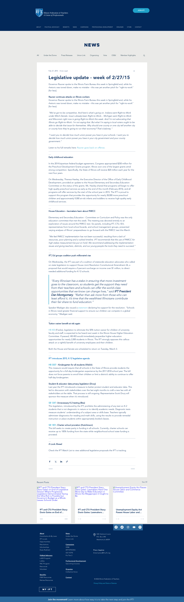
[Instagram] (128, 527)
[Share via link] (67, 461)
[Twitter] (122, 527)
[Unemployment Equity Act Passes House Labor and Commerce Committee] (130, 495)
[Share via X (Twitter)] (55, 461)
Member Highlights (128, 55)
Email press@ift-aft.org (101, 553)
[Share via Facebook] (50, 461)
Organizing (94, 55)
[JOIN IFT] (141, 10)
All (38, 55)
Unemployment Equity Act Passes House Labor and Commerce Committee (129, 511)
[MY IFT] (47, 589)
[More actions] (134, 71)
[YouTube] (134, 527)
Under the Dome (50, 55)
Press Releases (66, 55)
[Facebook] (116, 527)
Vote (105, 55)
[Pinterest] (140, 527)
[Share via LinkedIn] (61, 461)
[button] (144, 55)
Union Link (81, 55)
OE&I (114, 55)
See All (144, 482)
